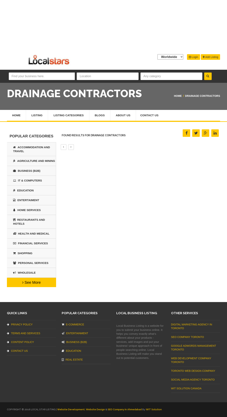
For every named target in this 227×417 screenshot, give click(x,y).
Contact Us (149, 115)
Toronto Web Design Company (193, 370)
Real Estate (72, 359)
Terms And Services (23, 333)
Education (23, 190)
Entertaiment (26, 200)
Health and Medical (31, 233)
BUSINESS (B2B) (26, 170)
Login (193, 57)
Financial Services (30, 243)
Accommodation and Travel (31, 149)
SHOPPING (22, 253)
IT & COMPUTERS (27, 180)
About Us (123, 115)
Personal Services (30, 262)
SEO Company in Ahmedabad (125, 409)
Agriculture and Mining (34, 160)
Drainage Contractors (202, 95)
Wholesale (24, 272)
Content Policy (20, 342)
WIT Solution (154, 409)
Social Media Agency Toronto (193, 379)
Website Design (95, 409)
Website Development (71, 409)
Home (178, 95)
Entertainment (75, 333)
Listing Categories (68, 115)
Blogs (100, 115)
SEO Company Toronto (187, 337)
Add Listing (210, 57)
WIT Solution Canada (186, 388)
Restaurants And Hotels (29, 221)
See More (31, 282)
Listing (36, 115)
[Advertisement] (113, 26)
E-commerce (73, 324)
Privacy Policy (20, 324)
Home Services (27, 210)
